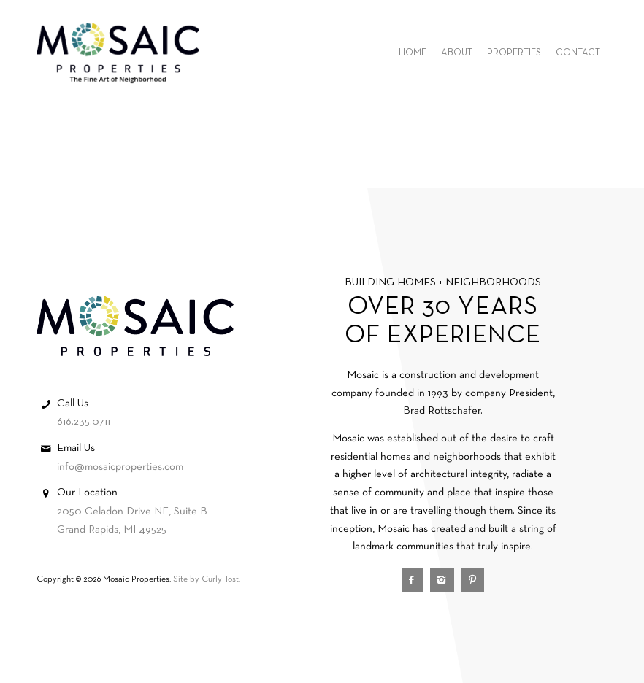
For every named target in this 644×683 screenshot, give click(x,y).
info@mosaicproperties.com (120, 467)
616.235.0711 (83, 422)
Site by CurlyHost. (206, 579)
